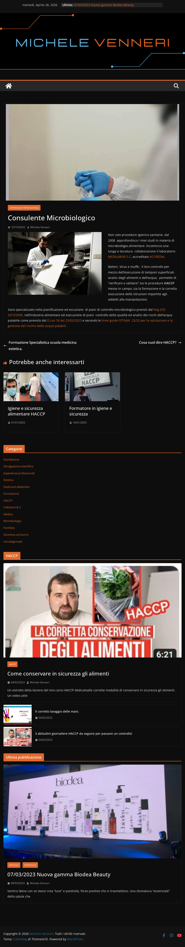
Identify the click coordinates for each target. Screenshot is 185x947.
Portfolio (9, 528)
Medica (8, 514)
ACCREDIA (157, 257)
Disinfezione (11, 459)
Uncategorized (12, 541)
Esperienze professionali (24, 207)
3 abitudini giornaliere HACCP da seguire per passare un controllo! (83, 733)
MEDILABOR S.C (119, 257)
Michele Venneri (40, 227)
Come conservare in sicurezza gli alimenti (58, 673)
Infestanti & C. (12, 507)
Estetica (8, 480)
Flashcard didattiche (16, 487)
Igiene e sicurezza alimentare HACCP (26, 411)
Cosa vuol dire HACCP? (160, 342)
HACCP (8, 500)
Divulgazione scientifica (18, 466)
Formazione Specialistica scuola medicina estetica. (39, 345)
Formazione (11, 494)
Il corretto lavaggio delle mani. (57, 711)
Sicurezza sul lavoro (16, 534)
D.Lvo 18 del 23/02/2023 (65, 320)
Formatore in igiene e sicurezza (90, 411)
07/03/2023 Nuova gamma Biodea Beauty (104, 5)
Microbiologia (12, 521)
